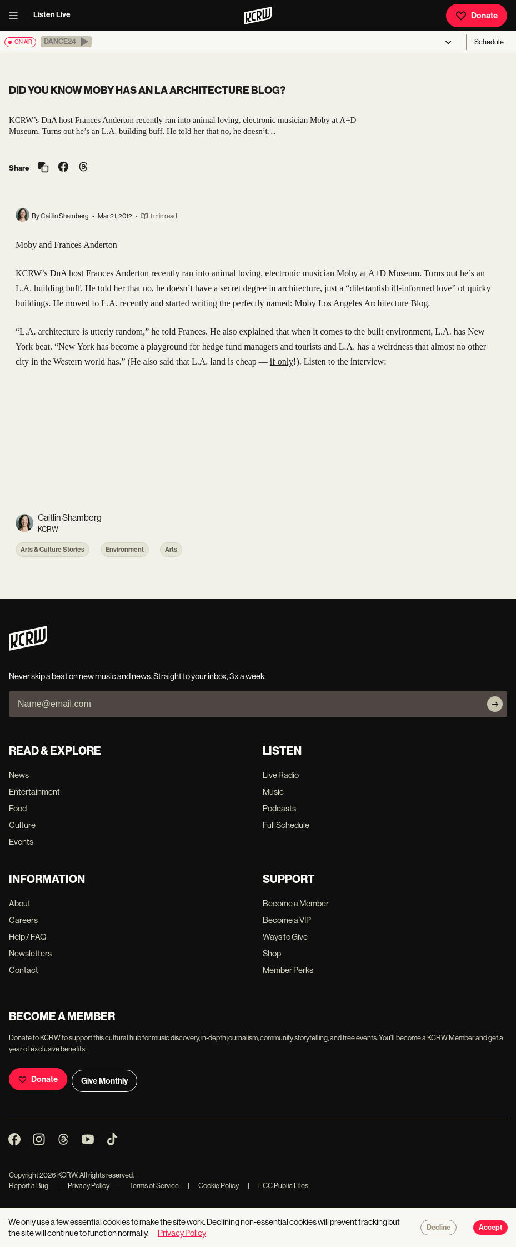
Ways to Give (285, 936)
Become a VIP (287, 920)
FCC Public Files (278, 1185)
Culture (22, 825)
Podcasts (279, 808)
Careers (23, 920)
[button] (66, 41)
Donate (476, 15)
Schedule (489, 42)
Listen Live (52, 14)
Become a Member (296, 903)
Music (273, 791)
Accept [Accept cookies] (490, 1227)
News (19, 775)
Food (18, 808)
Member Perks (288, 970)
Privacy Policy (83, 1185)
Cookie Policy (213, 1185)
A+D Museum (393, 273)
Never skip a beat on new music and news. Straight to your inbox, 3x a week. (137, 676)
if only (281, 361)
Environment (125, 549)
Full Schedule (286, 825)
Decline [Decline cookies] (438, 1227)
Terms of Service (148, 1185)
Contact (23, 970)
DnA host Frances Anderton (100, 273)
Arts (171, 549)
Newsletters (30, 953)
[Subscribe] (495, 704)
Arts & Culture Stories (52, 549)
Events (21, 841)
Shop (272, 953)
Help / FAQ (28, 936)
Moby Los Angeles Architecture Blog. (362, 303)
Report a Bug (28, 1185)
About (20, 903)
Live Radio (281, 775)
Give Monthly (104, 1081)
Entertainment (34, 791)
